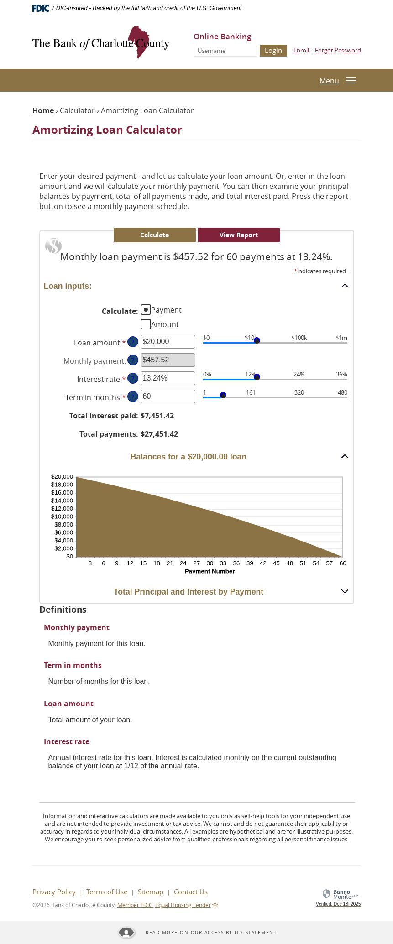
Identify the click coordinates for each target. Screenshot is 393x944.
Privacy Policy (54, 891)
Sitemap (150, 891)
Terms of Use (106, 891)
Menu (329, 81)
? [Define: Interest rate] (132, 378)
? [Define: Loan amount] (132, 342)
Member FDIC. (135, 904)
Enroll (301, 50)
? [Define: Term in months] (132, 396)
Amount (165, 324)
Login (273, 50)
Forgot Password (338, 50)
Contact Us (191, 891)
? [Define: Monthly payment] (132, 360)
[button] (197, 285)
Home (43, 110)
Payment (166, 310)
